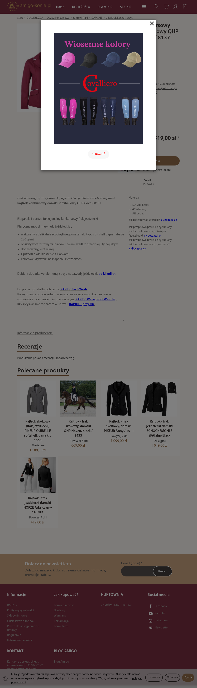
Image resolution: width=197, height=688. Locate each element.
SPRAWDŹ (98, 154)
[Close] (152, 23)
